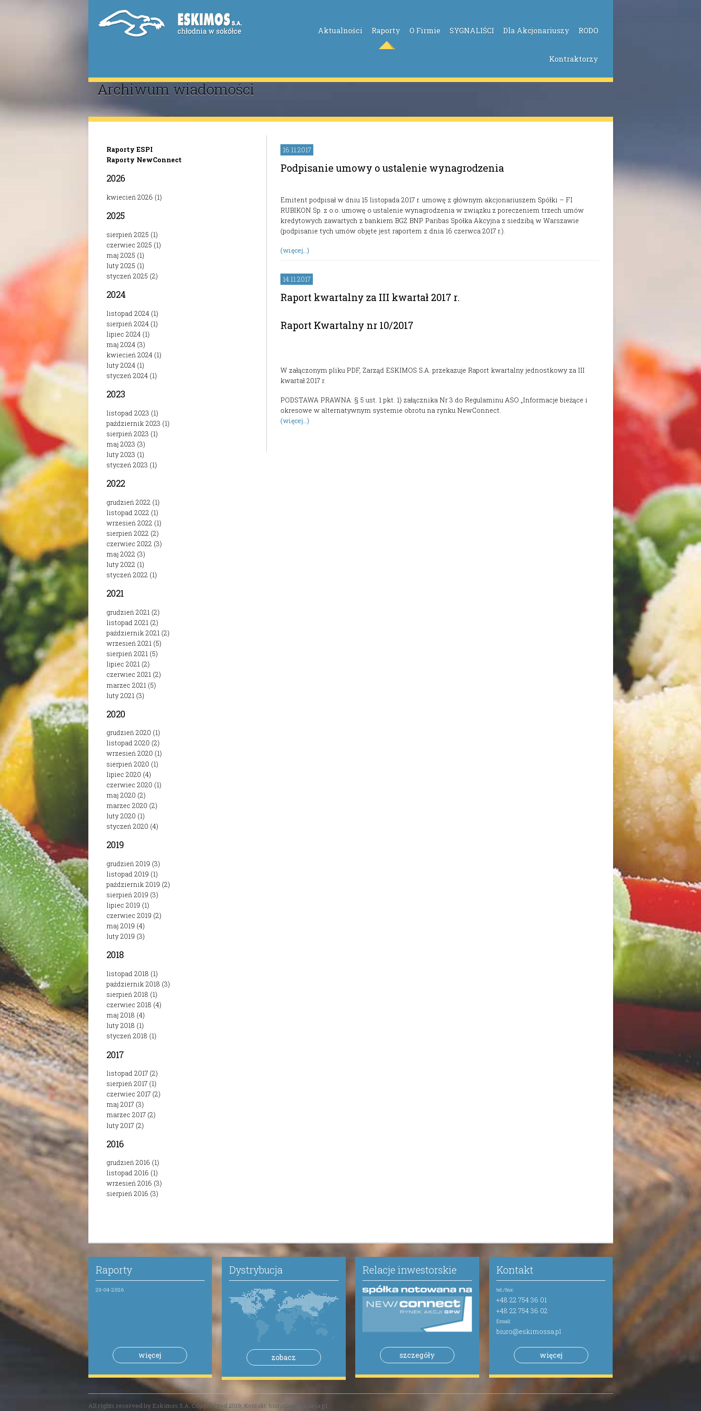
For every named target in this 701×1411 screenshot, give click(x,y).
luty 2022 (120, 564)
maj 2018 (120, 1015)
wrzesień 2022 (129, 523)
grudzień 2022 (128, 502)
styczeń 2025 (127, 276)
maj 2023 (120, 444)
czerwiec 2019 (128, 915)
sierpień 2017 (126, 1083)
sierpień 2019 (127, 894)
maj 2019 (120, 926)
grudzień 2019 (128, 863)
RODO (588, 30)
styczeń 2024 (127, 375)
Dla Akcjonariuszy (536, 30)
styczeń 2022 (127, 575)
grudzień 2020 (128, 732)
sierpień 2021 (127, 653)
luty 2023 (120, 454)
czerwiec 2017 (128, 1094)
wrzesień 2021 (128, 643)
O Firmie (424, 30)
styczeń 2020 (127, 826)
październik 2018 (133, 984)
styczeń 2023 (127, 465)
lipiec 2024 (123, 334)
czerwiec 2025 (129, 245)
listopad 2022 (127, 512)
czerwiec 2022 (129, 543)
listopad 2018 (127, 973)
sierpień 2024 (127, 324)
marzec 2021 (126, 685)
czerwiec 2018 (128, 1004)
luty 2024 (120, 365)
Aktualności (340, 30)
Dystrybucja (256, 1269)
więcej (149, 1355)
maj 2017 (120, 1104)
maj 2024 (120, 344)
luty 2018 (120, 1025)
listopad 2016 (127, 1173)
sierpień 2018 (127, 994)
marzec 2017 (126, 1114)
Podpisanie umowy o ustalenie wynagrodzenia (392, 167)
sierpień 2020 (127, 764)
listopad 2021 (127, 622)
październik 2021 (133, 633)
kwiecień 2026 (129, 197)
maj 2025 (120, 255)
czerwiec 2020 (129, 785)
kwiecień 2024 (129, 355)
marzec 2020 (126, 805)
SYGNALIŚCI (471, 30)
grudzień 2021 (128, 612)
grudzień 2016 (128, 1162)
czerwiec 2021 (128, 674)
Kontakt (514, 1269)
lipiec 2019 (123, 905)
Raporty (385, 30)
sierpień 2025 (127, 234)
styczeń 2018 (126, 1036)
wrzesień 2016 (129, 1183)
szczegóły (417, 1355)
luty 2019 (120, 936)
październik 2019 (133, 884)
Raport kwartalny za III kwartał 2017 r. (370, 297)
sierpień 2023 (127, 433)
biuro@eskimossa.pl (528, 1331)
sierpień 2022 (127, 533)
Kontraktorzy (573, 59)
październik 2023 (133, 423)
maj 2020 (121, 795)
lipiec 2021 (123, 664)
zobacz (283, 1357)
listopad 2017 (127, 1073)
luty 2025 (120, 265)
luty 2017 (120, 1125)
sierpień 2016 (127, 1193)
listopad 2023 (127, 413)
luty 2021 (120, 695)
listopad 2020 (128, 743)
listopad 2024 (127, 313)
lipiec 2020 (123, 774)
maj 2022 (120, 554)
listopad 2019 (127, 874)
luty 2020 (121, 816)
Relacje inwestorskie (409, 1269)
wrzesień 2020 (129, 753)
